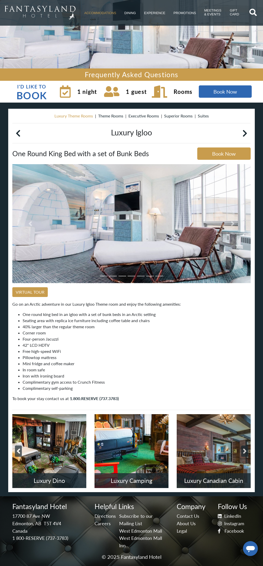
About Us (186, 523)
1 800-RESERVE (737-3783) (40, 538)
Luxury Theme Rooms (73, 115)
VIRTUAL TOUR (30, 292)
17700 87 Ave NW (31, 516)
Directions (105, 516)
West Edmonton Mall (140, 531)
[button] (100, 13)
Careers (103, 523)
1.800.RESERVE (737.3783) (94, 398)
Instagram (231, 523)
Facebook (231, 531)
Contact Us (188, 516)
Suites (203, 115)
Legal (182, 531)
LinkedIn (229, 516)
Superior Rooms (178, 115)
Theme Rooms (110, 115)
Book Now (225, 91)
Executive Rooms (143, 115)
